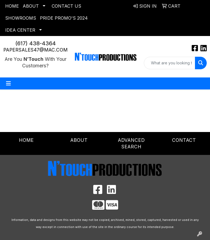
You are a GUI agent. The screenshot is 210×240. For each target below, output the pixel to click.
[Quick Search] (170, 63)
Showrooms (20, 18)
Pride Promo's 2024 (64, 18)
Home (12, 6)
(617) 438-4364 (35, 43)
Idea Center (20, 30)
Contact (184, 140)
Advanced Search (131, 143)
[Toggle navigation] (8, 83)
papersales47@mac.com (35, 50)
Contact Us (66, 6)
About (31, 6)
